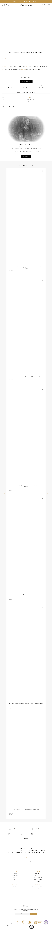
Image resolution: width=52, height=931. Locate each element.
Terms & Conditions (14, 894)
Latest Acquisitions (14, 886)
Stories (14, 890)
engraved (32, 66)
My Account (37, 875)
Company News (14, 875)
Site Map (14, 898)
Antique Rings (37, 888)
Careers (14, 877)
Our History (14, 873)
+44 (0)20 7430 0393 (23, 850)
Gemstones (37, 894)
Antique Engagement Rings (37, 886)
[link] (26, 218)
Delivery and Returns (37, 879)
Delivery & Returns (26, 106)
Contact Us (37, 873)
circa (35, 69)
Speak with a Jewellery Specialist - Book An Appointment (26, 1)
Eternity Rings (37, 892)
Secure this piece (26, 81)
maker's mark (23, 69)
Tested (3, 69)
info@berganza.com (26, 856)
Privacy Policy (14, 896)
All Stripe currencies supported (26, 861)
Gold (3, 66)
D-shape (26, 66)
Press (14, 879)
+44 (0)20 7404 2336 (38, 850)
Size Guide (29, 97)
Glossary (14, 888)
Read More (26, 156)
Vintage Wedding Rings (37, 890)
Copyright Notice (14, 892)
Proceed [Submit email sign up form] (33, 913)
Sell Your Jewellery (38, 877)
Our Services (37, 881)
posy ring (5, 66)
